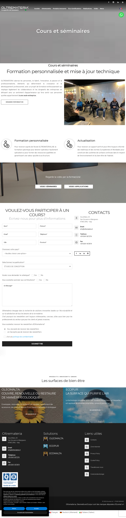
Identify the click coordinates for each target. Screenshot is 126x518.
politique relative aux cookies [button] (10, 496)
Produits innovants (59, 8)
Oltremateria (46, 8)
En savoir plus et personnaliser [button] (25, 512)
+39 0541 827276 (86, 236)
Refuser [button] (14, 508)
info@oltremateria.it (86, 229)
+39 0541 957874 (86, 244)
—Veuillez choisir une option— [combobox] (15, 254)
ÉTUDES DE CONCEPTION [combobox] (14, 267)
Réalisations (87, 8)
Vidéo (96, 8)
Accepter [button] (36, 508)
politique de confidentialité (23, 337)
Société (37, 8)
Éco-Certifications (74, 8)
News (102, 8)
